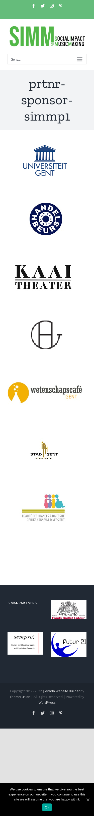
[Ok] (87, 799)
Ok (47, 807)
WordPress (47, 702)
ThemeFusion (20, 696)
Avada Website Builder (62, 691)
